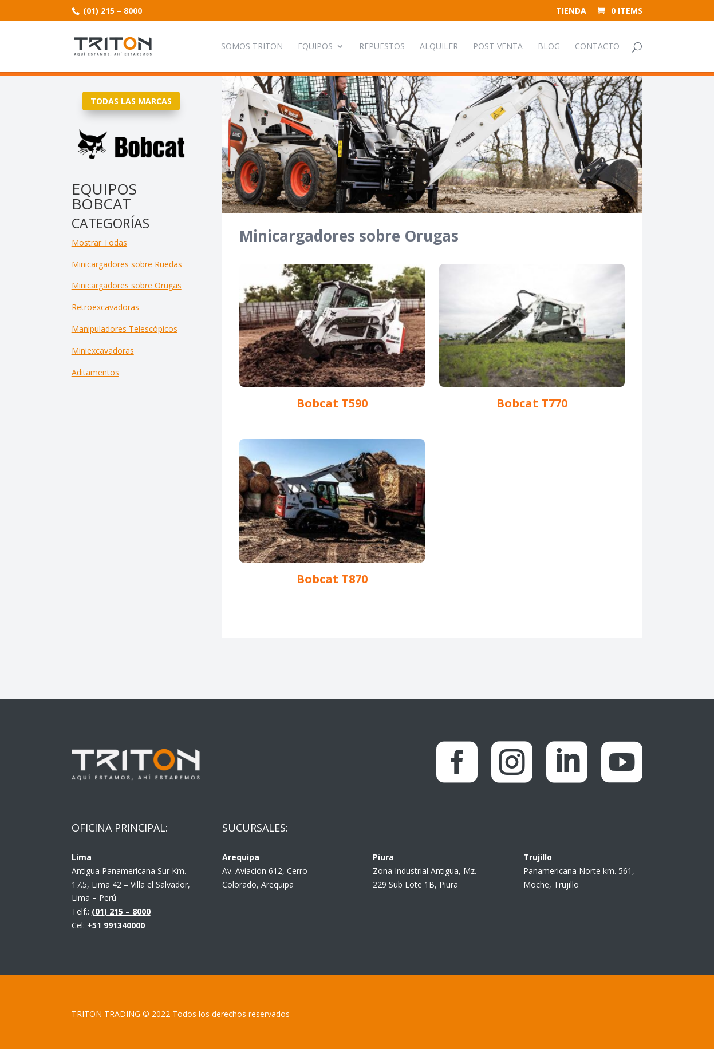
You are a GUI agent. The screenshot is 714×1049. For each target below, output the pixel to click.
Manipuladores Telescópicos (124, 328)
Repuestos (382, 47)
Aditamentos (95, 372)
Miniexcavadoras (103, 350)
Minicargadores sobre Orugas (127, 285)
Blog (549, 47)
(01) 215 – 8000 (111, 10)
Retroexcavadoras (105, 307)
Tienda (571, 11)
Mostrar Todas (99, 242)
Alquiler (439, 47)
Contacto (597, 47)
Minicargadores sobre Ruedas (127, 264)
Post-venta (498, 47)
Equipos (315, 47)
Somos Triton (252, 47)
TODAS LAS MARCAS (131, 101)
